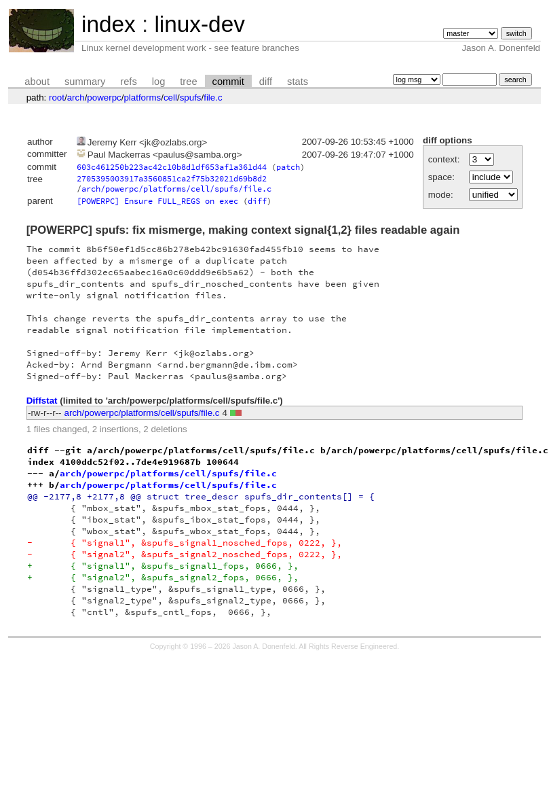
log (159, 81)
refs (128, 81)
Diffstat (42, 400)
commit (228, 81)
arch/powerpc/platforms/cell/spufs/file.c (176, 188)
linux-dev (199, 24)
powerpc (104, 97)
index (108, 24)
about (37, 81)
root (56, 97)
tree (188, 81)
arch (76, 97)
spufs (191, 97)
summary (84, 81)
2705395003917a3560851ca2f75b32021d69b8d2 (172, 178)
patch (288, 167)
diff (265, 81)
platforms (142, 97)
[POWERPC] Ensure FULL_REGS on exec (157, 201)
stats (297, 81)
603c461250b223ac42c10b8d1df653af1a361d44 (172, 167)
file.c (213, 97)
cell (170, 97)
